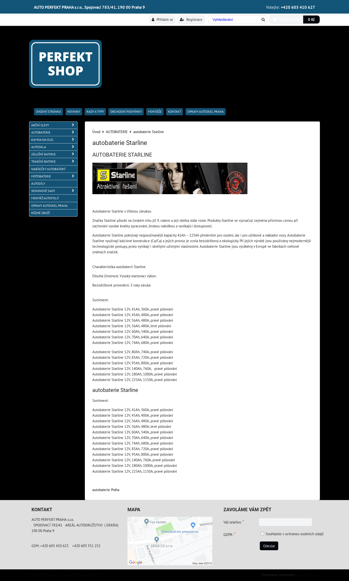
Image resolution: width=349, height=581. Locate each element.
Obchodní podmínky (126, 112)
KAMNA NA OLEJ (54, 139)
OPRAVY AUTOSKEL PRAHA (205, 112)
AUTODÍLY (38, 184)
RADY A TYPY (95, 112)
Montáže (155, 112)
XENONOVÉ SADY (54, 190)
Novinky (73, 112)
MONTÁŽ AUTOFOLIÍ (45, 198)
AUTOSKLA (54, 147)
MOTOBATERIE (54, 176)
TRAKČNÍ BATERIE (54, 161)
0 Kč (311, 19)
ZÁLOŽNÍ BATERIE (54, 154)
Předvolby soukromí (44, 574)
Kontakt (174, 112)
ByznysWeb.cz (306, 574)
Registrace (191, 19)
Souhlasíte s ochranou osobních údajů (295, 533)
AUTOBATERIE (54, 132)
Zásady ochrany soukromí (82, 574)
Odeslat (269, 545)
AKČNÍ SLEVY (54, 125)
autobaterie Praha (105, 489)
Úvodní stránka (48, 112)
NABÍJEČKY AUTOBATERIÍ (48, 169)
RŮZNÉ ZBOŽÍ (40, 213)
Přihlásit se (162, 19)
